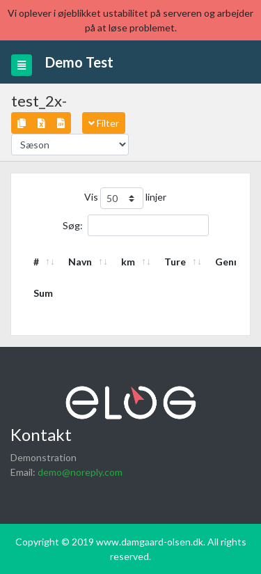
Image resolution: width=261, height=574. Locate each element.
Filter (103, 123)
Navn (80, 261)
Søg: (136, 225)
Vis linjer (125, 198)
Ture (175, 261)
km (128, 261)
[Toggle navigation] (21, 65)
